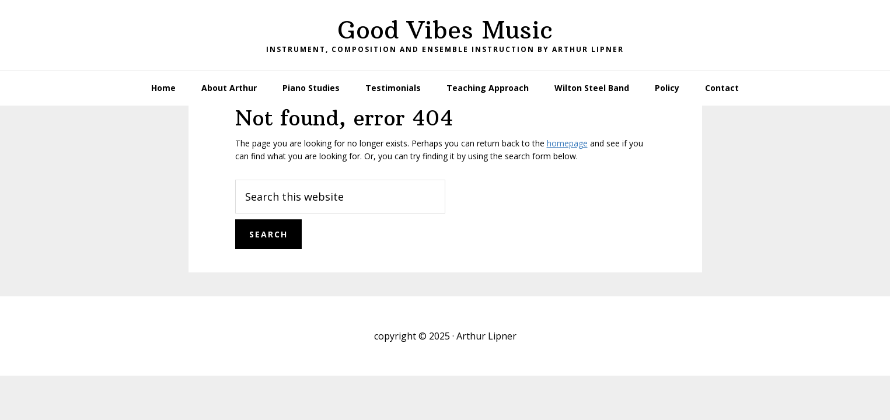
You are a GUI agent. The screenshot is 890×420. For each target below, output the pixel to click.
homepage (567, 143)
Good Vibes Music (445, 30)
